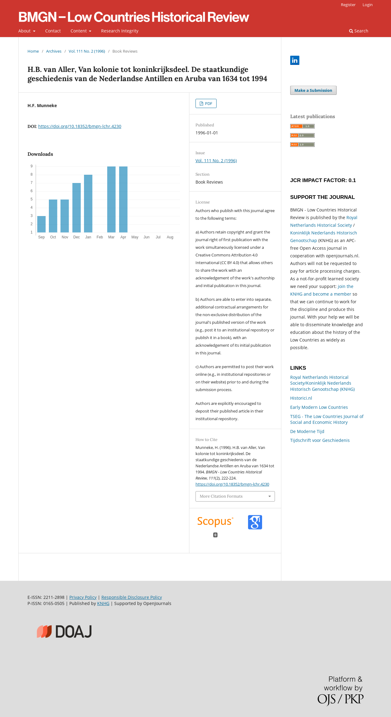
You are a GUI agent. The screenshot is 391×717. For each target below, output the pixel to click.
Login (368, 4)
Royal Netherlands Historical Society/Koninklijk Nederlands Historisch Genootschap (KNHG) (322, 383)
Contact (53, 31)
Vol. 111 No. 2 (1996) (87, 51)
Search (358, 31)
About (25, 31)
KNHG (103, 603)
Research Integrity (119, 31)
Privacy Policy (83, 597)
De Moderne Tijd (307, 431)
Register (348, 4)
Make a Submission (313, 90)
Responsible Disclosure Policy (131, 597)
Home (33, 51)
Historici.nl (301, 398)
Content (79, 31)
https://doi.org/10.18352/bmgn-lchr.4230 (79, 126)
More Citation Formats (221, 496)
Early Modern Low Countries (319, 407)
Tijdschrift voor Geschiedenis (320, 440)
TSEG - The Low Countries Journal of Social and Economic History (327, 419)
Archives (53, 51)
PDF (208, 103)
